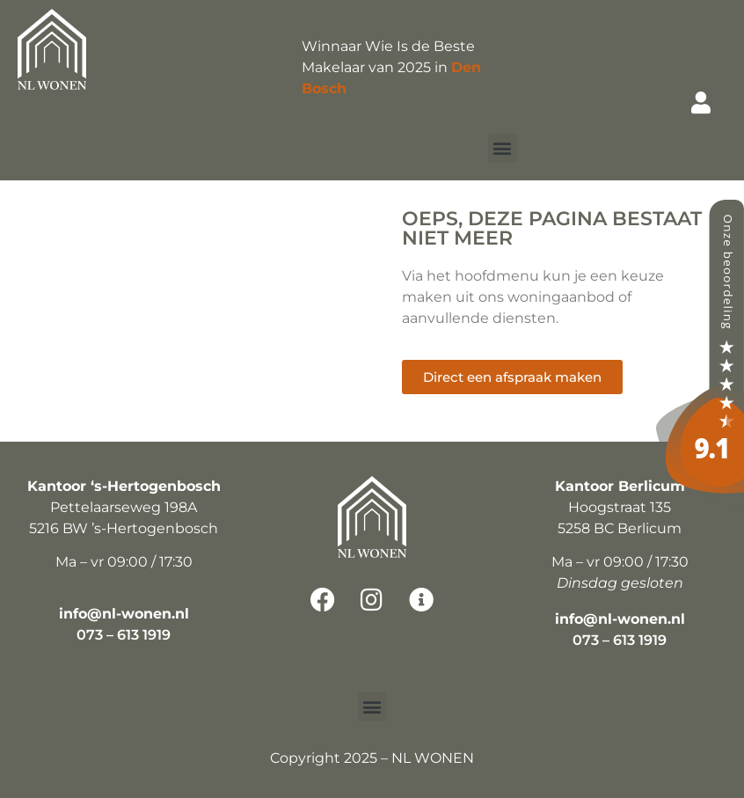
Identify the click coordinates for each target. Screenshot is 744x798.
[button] (502, 148)
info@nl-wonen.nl (124, 613)
